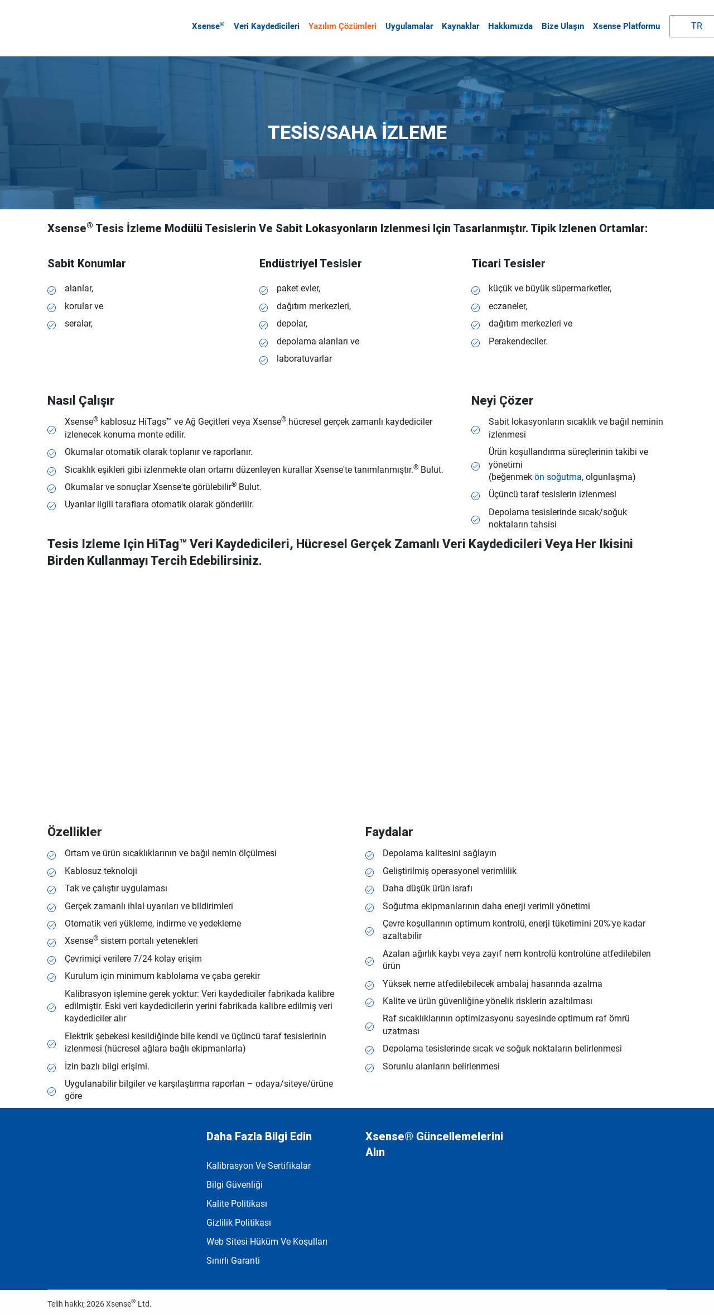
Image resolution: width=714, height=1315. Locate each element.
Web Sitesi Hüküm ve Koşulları (266, 1236)
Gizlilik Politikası (238, 1217)
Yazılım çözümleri (341, 24)
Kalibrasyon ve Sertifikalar (258, 1160)
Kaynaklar (459, 24)
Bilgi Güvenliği (234, 1179)
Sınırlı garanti (233, 1255)
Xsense (207, 23)
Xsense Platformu (625, 24)
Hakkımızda (509, 24)
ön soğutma (558, 472)
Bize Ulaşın (562, 24)
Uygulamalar (408, 24)
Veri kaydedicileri (265, 24)
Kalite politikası (236, 1198)
